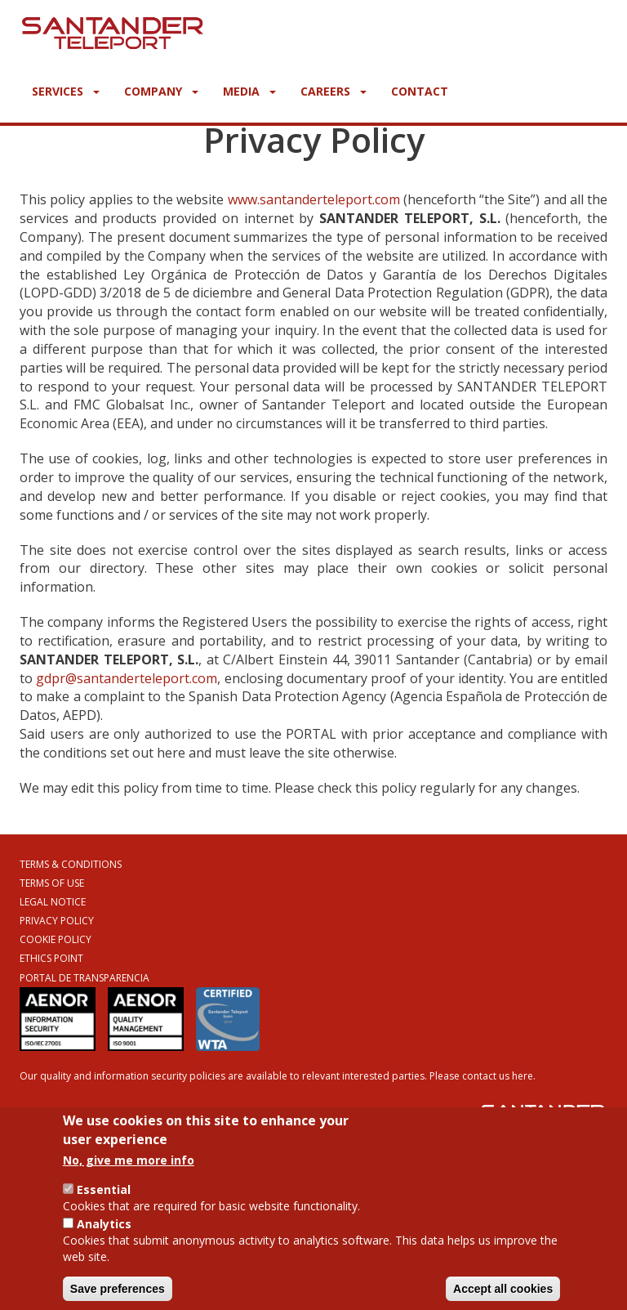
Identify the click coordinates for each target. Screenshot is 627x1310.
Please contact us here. (482, 1076)
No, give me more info (128, 1169)
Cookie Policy (55, 939)
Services (66, 91)
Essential (104, 1198)
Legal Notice (53, 902)
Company (161, 91)
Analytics (104, 1233)
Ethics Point (51, 958)
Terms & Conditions (71, 864)
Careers (333, 91)
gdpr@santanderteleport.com (126, 678)
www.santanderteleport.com (314, 199)
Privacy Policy (57, 921)
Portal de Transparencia (84, 978)
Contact (419, 91)
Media (249, 91)
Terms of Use (52, 883)
